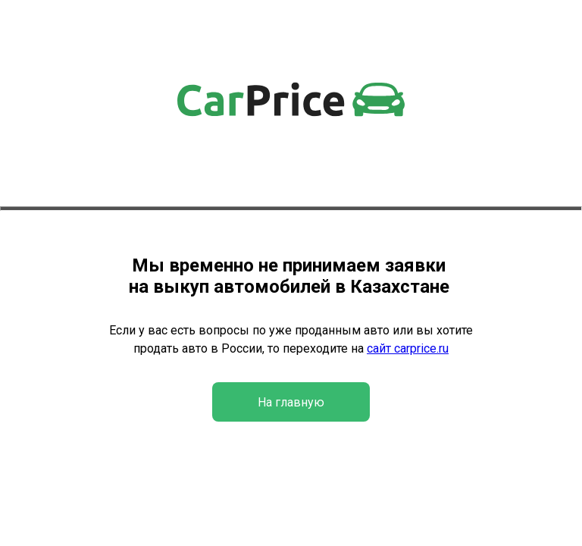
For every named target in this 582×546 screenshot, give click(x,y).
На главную (291, 402)
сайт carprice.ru (408, 348)
